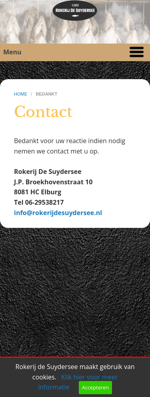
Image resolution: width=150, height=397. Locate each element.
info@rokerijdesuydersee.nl (58, 212)
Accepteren (95, 387)
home (21, 94)
